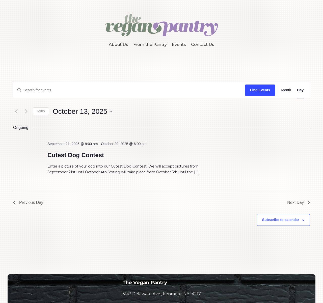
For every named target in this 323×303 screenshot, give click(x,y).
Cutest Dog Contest (75, 155)
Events (179, 44)
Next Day (298, 202)
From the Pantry (150, 44)
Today (41, 111)
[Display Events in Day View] (300, 90)
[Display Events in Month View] (286, 90)
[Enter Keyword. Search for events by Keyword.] (129, 90)
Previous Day (28, 202)
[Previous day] (16, 111)
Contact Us (202, 44)
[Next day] (26, 111)
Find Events (260, 90)
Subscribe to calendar (280, 220)
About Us (118, 44)
